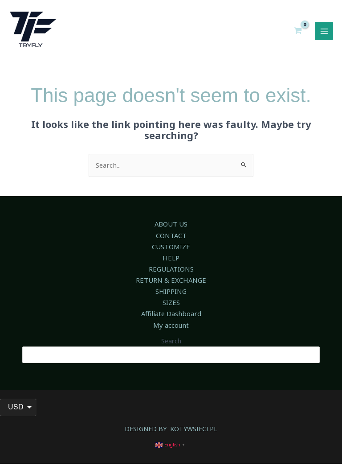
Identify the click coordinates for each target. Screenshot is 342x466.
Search (171, 343)
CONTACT (171, 239)
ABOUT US (171, 228)
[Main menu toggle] (324, 33)
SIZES (171, 305)
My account (171, 327)
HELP (171, 261)
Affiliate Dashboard (171, 316)
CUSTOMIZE (171, 250)
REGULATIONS (171, 272)
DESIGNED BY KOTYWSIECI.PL (171, 430)
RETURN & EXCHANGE (171, 283)
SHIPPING (171, 294)
